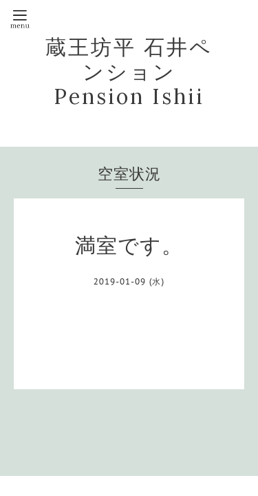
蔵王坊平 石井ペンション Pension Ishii (129, 72)
